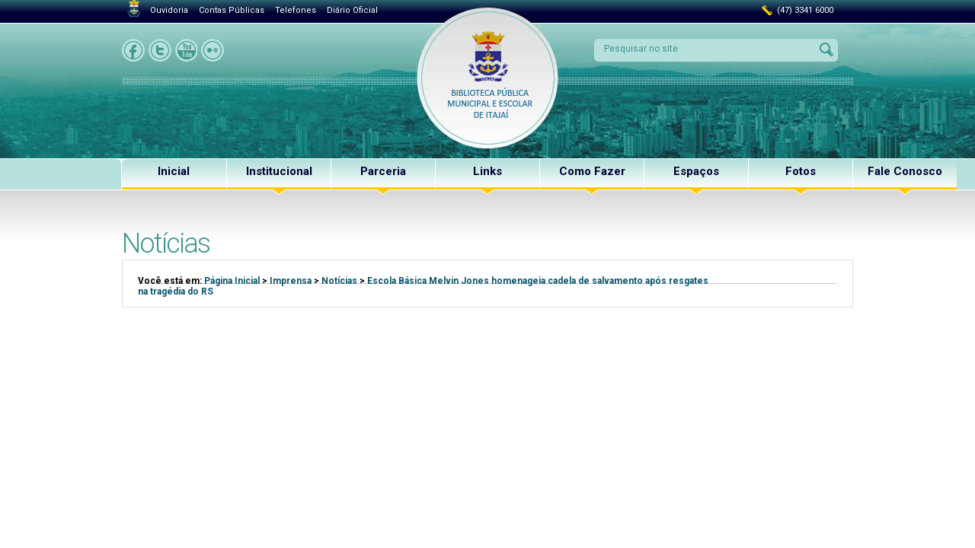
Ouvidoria (169, 10)
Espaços (696, 171)
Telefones (295, 10)
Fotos (800, 171)
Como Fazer (592, 171)
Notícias (339, 281)
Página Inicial (232, 281)
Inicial (174, 171)
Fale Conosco (905, 171)
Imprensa (291, 281)
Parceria (383, 171)
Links (487, 171)
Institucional (279, 171)
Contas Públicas (231, 10)
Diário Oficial (352, 10)
